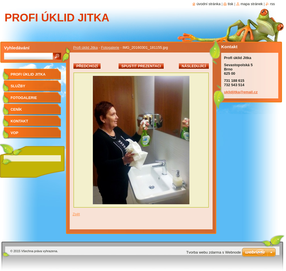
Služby (18, 86)
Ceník (16, 109)
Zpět (76, 214)
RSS (272, 4)
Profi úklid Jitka (85, 47)
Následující (194, 66)
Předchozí (87, 66)
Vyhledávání (16, 47)
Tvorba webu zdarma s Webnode (213, 252)
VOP (14, 133)
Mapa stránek (252, 4)
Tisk (230, 4)
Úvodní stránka (209, 4)
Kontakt (19, 121)
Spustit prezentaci (141, 66)
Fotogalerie (110, 47)
